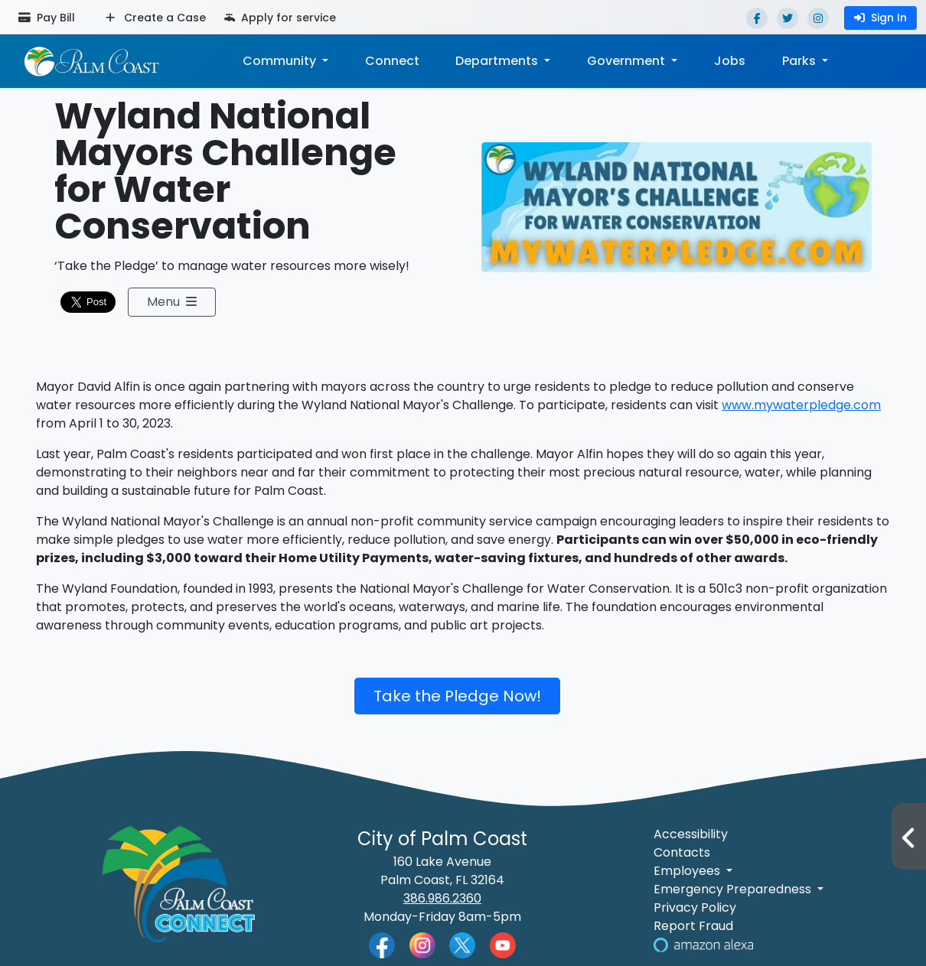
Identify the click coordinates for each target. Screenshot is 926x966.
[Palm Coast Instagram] (422, 944)
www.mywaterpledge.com (801, 405)
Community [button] (280, 61)
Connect (391, 61)
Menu (172, 302)
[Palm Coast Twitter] (462, 944)
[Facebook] (757, 18)
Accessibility (691, 834)
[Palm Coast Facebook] (382, 944)
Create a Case (156, 17)
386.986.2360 (442, 898)
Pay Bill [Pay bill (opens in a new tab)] (46, 17)
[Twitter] (787, 18)
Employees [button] (688, 871)
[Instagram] (818, 18)
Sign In (880, 17)
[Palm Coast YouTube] (502, 944)
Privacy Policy (695, 907)
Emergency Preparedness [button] (734, 889)
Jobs (729, 61)
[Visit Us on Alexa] (703, 944)
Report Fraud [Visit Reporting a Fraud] (693, 926)
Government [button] (627, 61)
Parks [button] (800, 61)
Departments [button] (498, 61)
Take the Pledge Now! (457, 696)
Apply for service (280, 17)
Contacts (682, 852)
